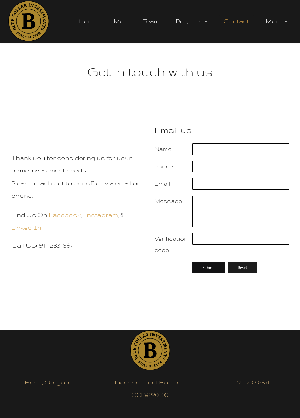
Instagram (100, 212)
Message (168, 199)
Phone (163, 164)
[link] (150, 332)
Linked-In (26, 225)
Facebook (65, 212)
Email (162, 181)
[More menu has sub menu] (278, 20)
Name (163, 147)
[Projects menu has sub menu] (193, 20)
